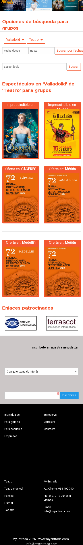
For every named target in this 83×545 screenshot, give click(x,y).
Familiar (9, 495)
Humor (8, 502)
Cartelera (49, 421)
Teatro (34, 40)
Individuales (12, 414)
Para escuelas (13, 429)
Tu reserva (50, 414)
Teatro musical (13, 488)
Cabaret (9, 510)
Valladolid (13, 40)
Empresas (10, 436)
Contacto (50, 429)
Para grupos (12, 421)
